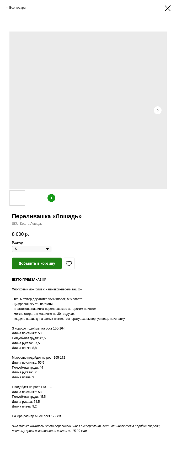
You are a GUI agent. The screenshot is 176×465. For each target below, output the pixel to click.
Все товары (17, 7)
